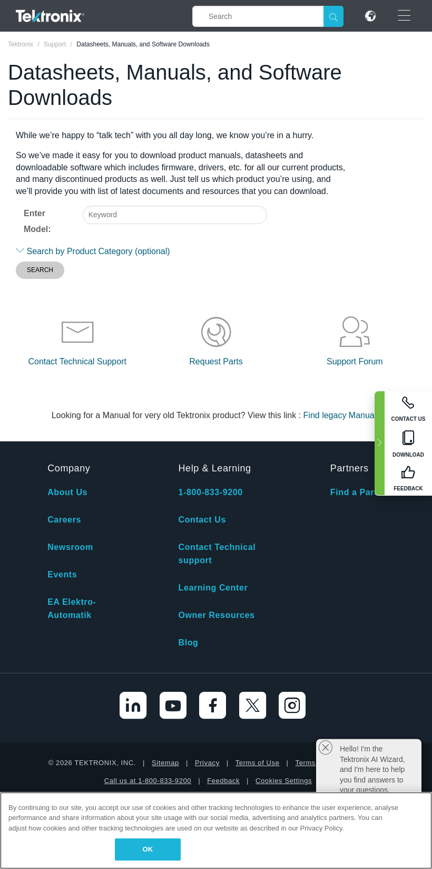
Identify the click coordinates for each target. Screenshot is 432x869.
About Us (67, 492)
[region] (216, 830)
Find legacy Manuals (342, 415)
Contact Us (202, 519)
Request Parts (215, 361)
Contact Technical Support (77, 361)
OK (148, 849)
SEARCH (40, 270)
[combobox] (175, 215)
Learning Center (213, 587)
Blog (189, 642)
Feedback (223, 781)
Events (62, 574)
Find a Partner (360, 492)
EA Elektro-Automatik (71, 608)
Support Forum (355, 361)
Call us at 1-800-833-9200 (147, 781)
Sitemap (165, 763)
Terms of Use (257, 763)
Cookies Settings (284, 781)
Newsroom (70, 547)
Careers (64, 519)
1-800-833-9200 (211, 492)
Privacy (207, 763)
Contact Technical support (217, 554)
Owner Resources (217, 615)
